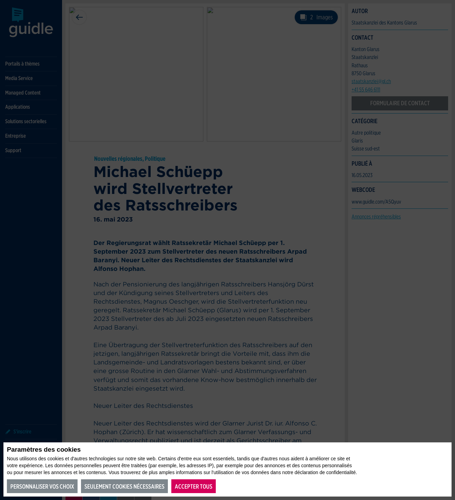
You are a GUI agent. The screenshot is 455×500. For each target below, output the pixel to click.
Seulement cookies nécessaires (124, 486)
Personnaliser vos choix (42, 486)
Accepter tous (193, 486)
